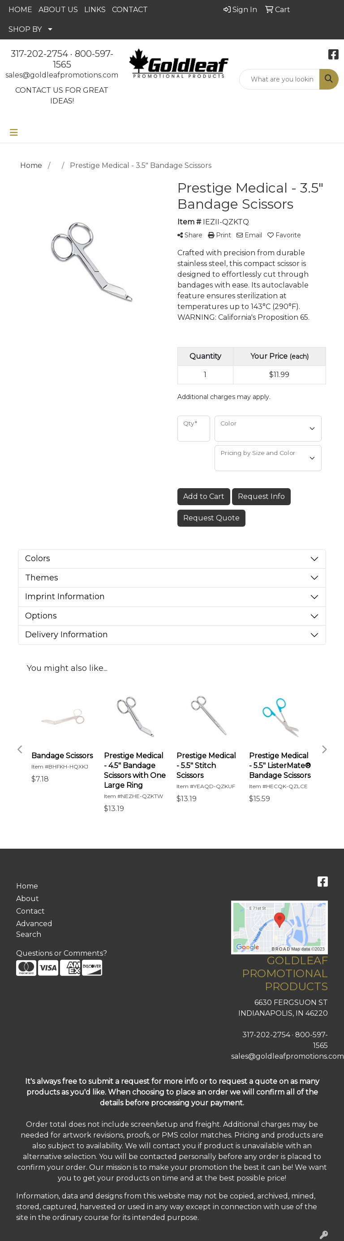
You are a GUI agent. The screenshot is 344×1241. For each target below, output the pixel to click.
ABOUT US (58, 9)
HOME (20, 9)
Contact (30, 911)
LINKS (95, 9)
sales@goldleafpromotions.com (61, 75)
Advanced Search (34, 929)
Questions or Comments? (61, 953)
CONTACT (130, 9)
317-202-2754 (39, 53)
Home (27, 886)
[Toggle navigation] (13, 132)
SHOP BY (25, 29)
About (27, 898)
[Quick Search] (279, 79)
